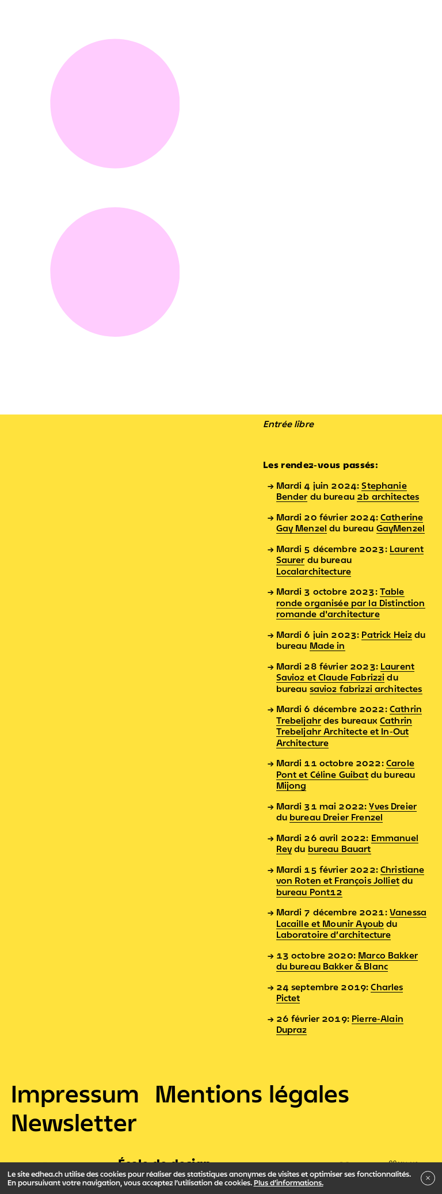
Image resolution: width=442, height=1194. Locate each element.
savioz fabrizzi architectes (366, 688)
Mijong (291, 785)
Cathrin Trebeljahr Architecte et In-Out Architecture (344, 731)
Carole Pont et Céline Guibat (345, 768)
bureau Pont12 (309, 892)
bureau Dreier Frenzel (336, 817)
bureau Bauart (339, 848)
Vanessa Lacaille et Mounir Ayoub (351, 918)
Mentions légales (252, 1093)
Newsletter (74, 1122)
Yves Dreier (393, 806)
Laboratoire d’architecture (333, 934)
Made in (327, 645)
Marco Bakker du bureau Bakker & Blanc (347, 961)
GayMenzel (400, 528)
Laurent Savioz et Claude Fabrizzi (345, 672)
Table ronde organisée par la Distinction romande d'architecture (350, 602)
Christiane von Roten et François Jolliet (350, 875)
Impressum (75, 1093)
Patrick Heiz (386, 634)
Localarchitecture (314, 571)
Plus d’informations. (288, 1182)
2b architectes (388, 496)
